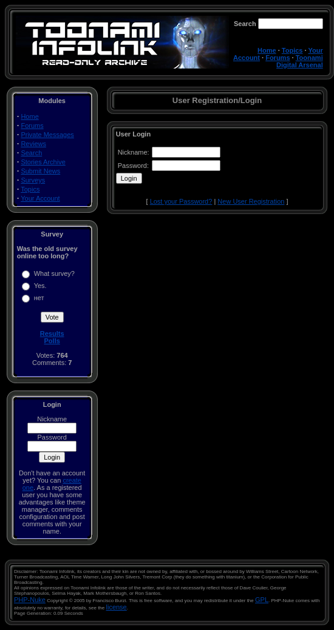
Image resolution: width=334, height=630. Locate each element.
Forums (277, 57)
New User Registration (250, 201)
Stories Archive (43, 162)
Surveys (33, 180)
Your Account (40, 198)
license (116, 607)
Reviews (33, 143)
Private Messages (47, 134)
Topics (292, 50)
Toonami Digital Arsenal (299, 61)
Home (266, 50)
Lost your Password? (181, 201)
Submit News (40, 171)
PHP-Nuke (30, 599)
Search (31, 152)
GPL (261, 599)
